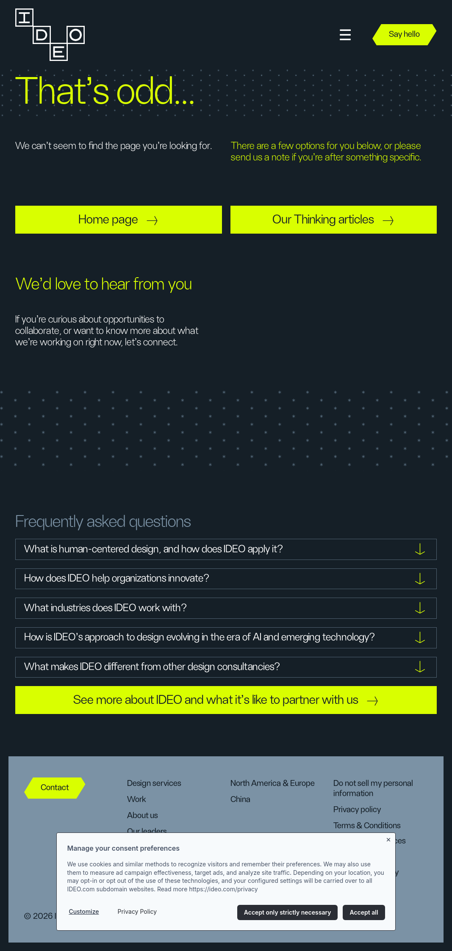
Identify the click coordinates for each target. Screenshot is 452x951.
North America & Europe (272, 783)
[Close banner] (389, 838)
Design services (154, 783)
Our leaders (146, 831)
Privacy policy (357, 809)
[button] (345, 34)
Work (136, 799)
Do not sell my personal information (373, 788)
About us (142, 815)
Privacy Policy (137, 911)
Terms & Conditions (366, 825)
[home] (49, 34)
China (240, 799)
